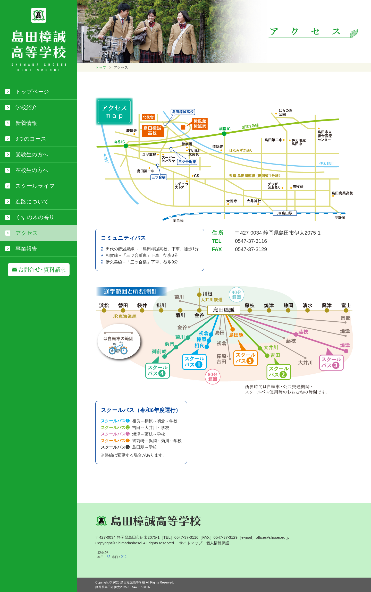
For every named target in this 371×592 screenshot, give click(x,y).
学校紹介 (26, 107)
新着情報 (26, 123)
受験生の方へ (31, 154)
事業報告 (26, 249)
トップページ (32, 92)
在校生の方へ (31, 170)
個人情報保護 (217, 543)
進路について (32, 202)
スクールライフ (35, 186)
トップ (100, 67)
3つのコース (30, 139)
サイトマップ (190, 543)
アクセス (26, 233)
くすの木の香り (35, 217)
